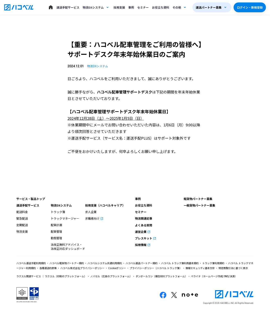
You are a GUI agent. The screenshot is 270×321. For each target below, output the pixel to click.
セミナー (143, 7)
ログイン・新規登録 (250, 7)
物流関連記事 (143, 218)
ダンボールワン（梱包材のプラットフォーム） (161, 276)
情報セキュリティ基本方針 (200, 268)
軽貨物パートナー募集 (198, 199)
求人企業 (91, 212)
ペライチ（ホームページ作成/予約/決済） (213, 276)
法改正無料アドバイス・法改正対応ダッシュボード (68, 246)
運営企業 (141, 232)
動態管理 (56, 238)
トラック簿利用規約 (213, 263)
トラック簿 (58, 212)
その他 (176, 7)
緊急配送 (22, 218)
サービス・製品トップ (30, 199)
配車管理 (56, 231)
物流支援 (22, 231)
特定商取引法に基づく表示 (233, 268)
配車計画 (56, 225)
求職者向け (92, 218)
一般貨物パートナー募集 (199, 205)
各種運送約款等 (48, 268)
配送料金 (22, 212)
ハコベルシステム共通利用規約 (105, 263)
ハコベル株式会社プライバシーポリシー (82, 268)
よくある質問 (143, 225)
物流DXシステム (93, 7)
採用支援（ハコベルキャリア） (105, 205)
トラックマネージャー (65, 218)
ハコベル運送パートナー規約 (141, 263)
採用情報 (141, 245)
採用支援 (119, 7)
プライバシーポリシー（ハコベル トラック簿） (155, 268)
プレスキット (144, 238)
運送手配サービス (67, 7)
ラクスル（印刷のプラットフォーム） (65, 276)
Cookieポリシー (117, 268)
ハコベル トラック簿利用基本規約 (180, 263)
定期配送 (22, 225)
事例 (131, 7)
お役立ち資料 (160, 7)
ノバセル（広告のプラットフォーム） (111, 276)
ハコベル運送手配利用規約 (31, 263)
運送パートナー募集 (209, 7)
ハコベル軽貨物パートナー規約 (66, 263)
